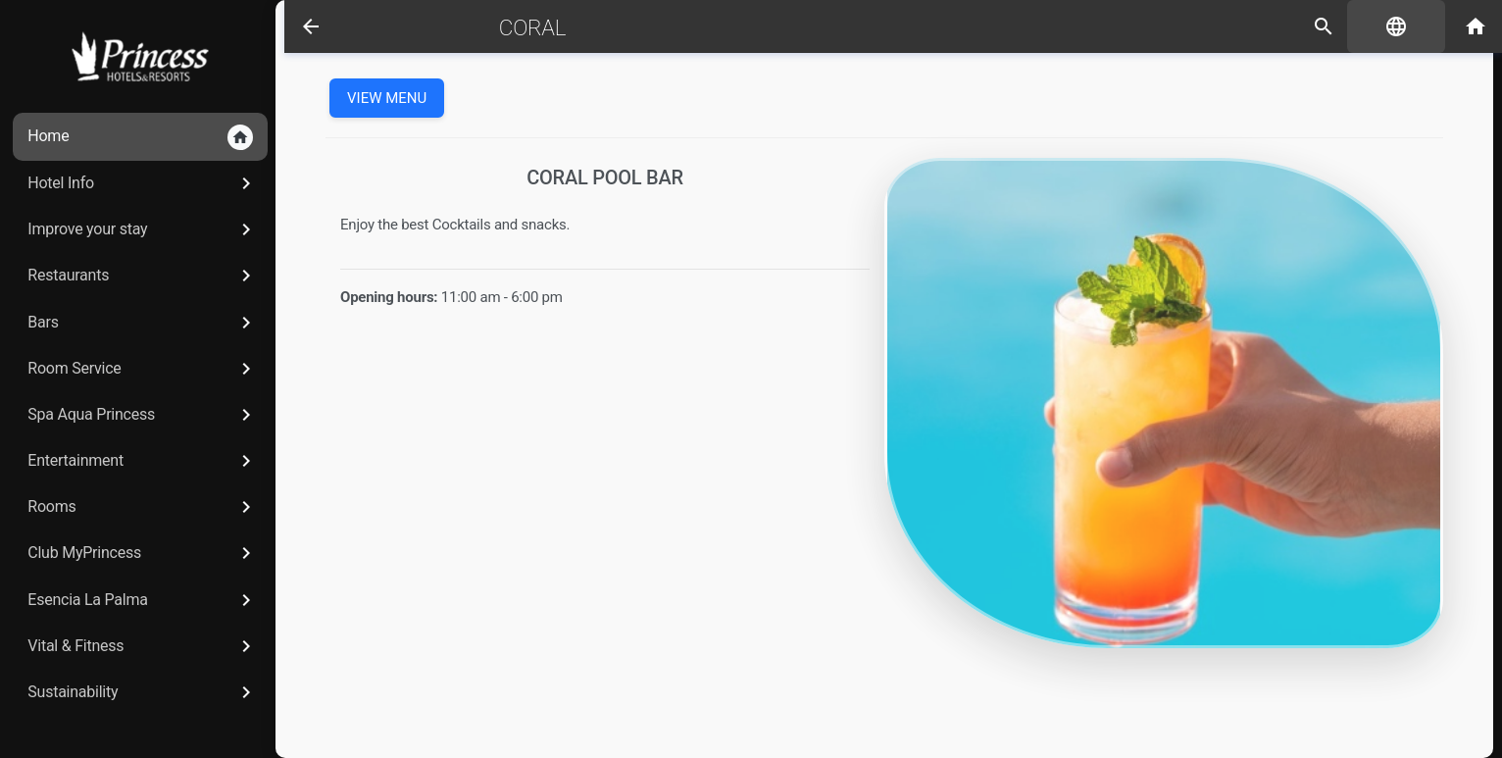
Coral (518, 27)
